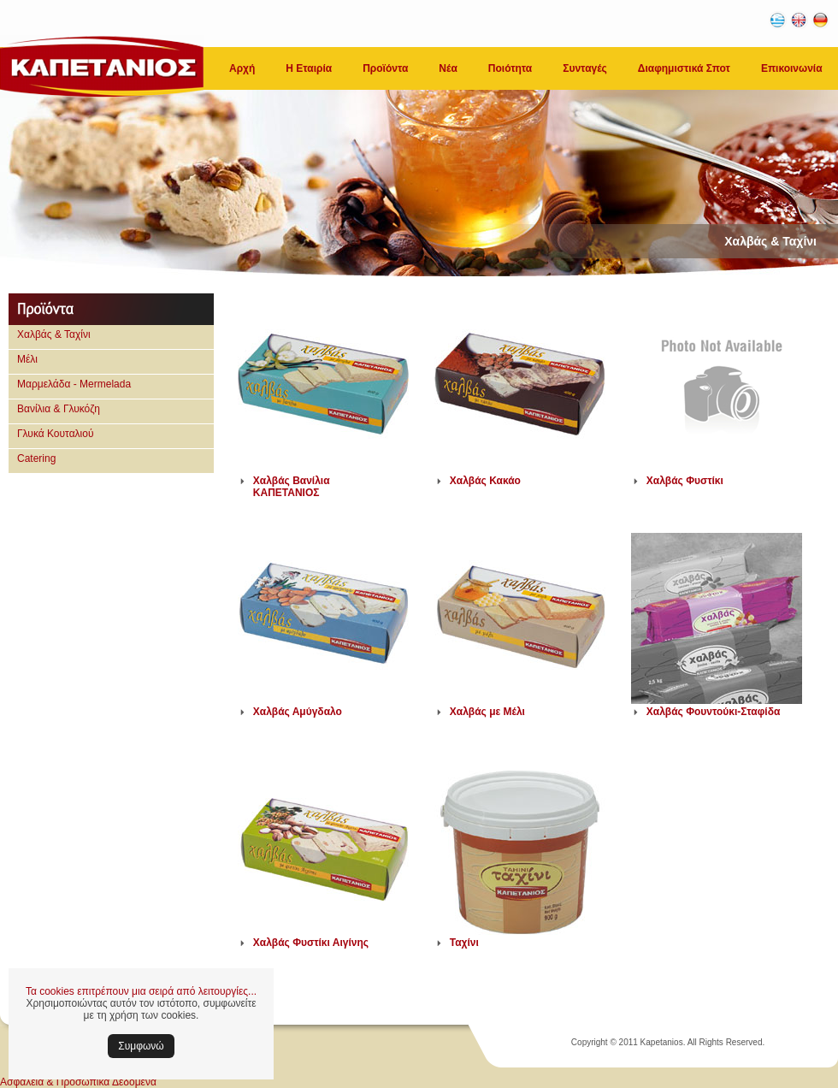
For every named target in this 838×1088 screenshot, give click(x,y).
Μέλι (27, 359)
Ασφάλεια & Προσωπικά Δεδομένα (78, 1082)
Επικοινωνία (792, 68)
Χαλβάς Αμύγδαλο (297, 712)
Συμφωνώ (140, 1046)
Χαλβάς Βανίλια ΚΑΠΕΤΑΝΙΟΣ (291, 487)
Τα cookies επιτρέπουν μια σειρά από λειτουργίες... (141, 991)
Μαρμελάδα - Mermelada (74, 384)
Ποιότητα (510, 68)
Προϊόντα (385, 68)
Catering (36, 458)
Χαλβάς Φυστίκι (684, 481)
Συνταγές (585, 68)
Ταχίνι (464, 943)
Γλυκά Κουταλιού (55, 434)
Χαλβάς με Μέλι (487, 712)
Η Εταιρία (309, 68)
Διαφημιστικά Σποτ (684, 68)
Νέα (448, 68)
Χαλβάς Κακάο (485, 481)
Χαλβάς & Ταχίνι (54, 334)
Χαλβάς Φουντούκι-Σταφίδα (713, 712)
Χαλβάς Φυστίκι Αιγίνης (311, 943)
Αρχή (242, 68)
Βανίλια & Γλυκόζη (58, 409)
